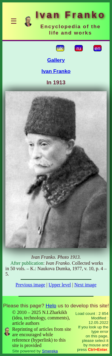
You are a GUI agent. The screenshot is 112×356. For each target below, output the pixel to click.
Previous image (30, 284)
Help (51, 306)
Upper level (59, 284)
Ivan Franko (56, 71)
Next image (85, 284)
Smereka (50, 351)
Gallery (56, 60)
